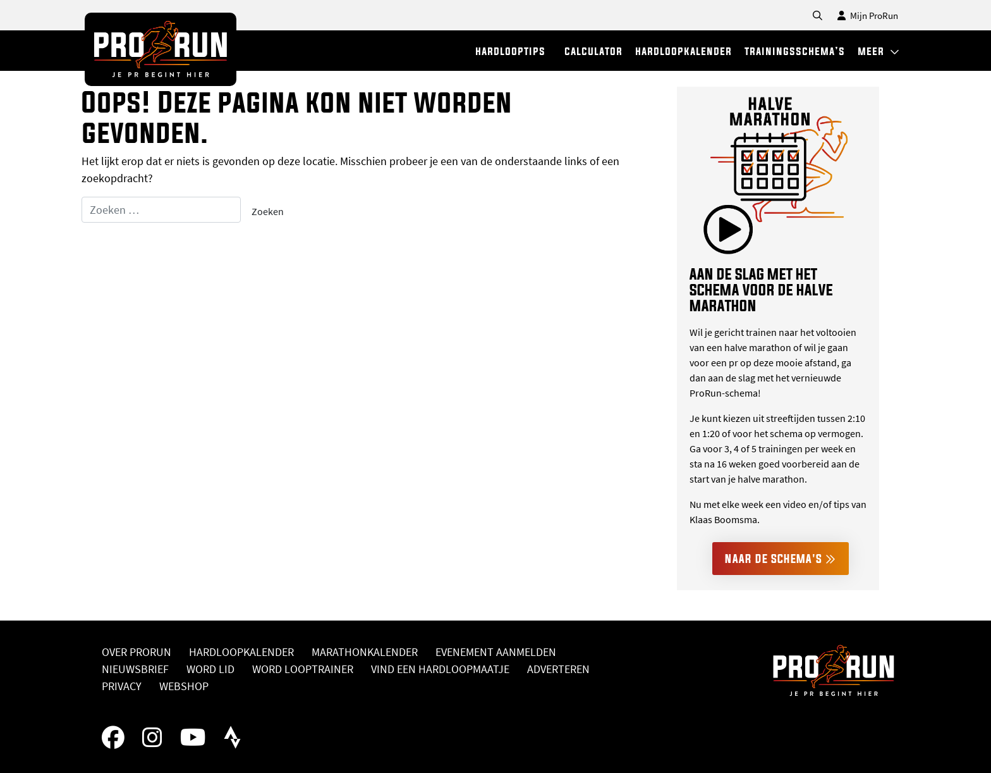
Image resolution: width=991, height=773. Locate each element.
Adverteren (558, 669)
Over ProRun (136, 652)
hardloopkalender (683, 51)
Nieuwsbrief (135, 669)
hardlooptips (510, 51)
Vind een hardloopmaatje (440, 669)
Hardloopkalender (241, 652)
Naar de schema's (780, 558)
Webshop (184, 686)
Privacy (122, 686)
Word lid (210, 669)
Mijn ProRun (867, 15)
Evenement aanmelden (495, 652)
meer (879, 51)
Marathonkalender (365, 652)
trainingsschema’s (795, 51)
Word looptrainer (302, 669)
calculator (593, 51)
